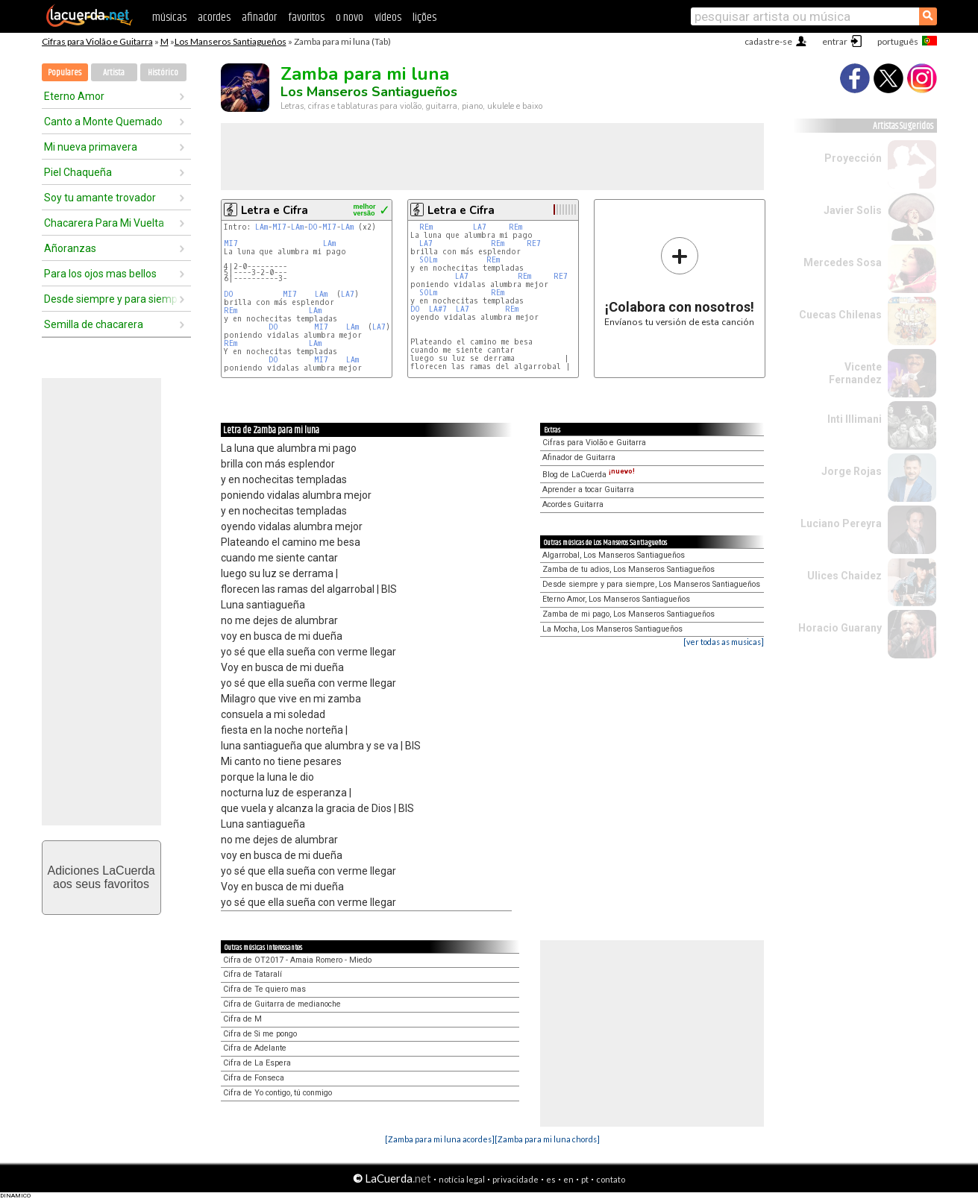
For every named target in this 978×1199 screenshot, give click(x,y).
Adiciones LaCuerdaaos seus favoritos (100, 877)
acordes (214, 17)
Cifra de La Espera (257, 1063)
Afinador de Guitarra (578, 457)
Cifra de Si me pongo (260, 1034)
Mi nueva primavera (90, 147)
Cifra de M (242, 1019)
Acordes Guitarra (573, 504)
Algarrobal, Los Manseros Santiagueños (613, 555)
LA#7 (438, 309)
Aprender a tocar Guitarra (588, 489)
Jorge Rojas (851, 471)
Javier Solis (853, 210)
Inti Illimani (854, 419)
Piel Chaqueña (78, 172)
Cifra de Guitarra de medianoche (282, 1004)
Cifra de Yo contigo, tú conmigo (277, 1093)
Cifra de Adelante (254, 1048)
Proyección (853, 158)
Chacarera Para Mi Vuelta (104, 223)
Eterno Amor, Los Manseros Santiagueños (616, 599)
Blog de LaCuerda (588, 474)
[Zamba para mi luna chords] (547, 1139)
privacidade (515, 1179)
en (568, 1179)
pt (585, 1179)
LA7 (347, 294)
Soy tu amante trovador (100, 198)
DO (313, 227)
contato (610, 1179)
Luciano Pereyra (841, 523)
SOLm (428, 260)
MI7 (279, 227)
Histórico (163, 73)
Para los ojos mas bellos (100, 274)
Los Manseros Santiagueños (230, 41)
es (551, 1179)
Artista (114, 73)
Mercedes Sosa (842, 262)
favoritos (306, 17)
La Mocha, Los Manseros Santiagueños (612, 629)
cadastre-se (768, 41)
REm (230, 310)
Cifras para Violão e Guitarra (97, 41)
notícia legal (462, 1179)
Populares (64, 73)
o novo (349, 17)
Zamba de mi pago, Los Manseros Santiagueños (628, 614)
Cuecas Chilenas (840, 315)
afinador (259, 17)
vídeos (387, 17)
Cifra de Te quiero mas (264, 989)
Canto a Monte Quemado (103, 122)
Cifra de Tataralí (252, 974)
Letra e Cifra (274, 210)
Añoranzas (70, 248)
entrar (834, 41)
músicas (169, 17)
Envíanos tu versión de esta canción (679, 281)
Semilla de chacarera (93, 324)
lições (424, 17)
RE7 (534, 243)
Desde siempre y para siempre (111, 299)
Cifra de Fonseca (253, 1078)
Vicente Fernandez (855, 373)
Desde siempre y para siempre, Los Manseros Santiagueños (651, 584)
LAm (261, 227)
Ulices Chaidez (844, 576)
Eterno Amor (74, 96)
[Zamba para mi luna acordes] (440, 1139)
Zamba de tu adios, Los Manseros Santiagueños (628, 569)
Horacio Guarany (840, 628)
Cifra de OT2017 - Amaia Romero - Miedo (297, 960)
